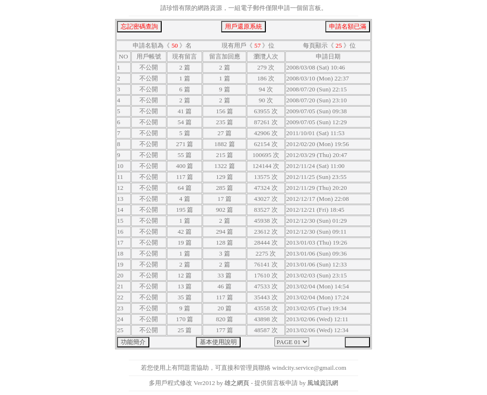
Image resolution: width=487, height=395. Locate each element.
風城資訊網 (322, 382)
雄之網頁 (236, 382)
